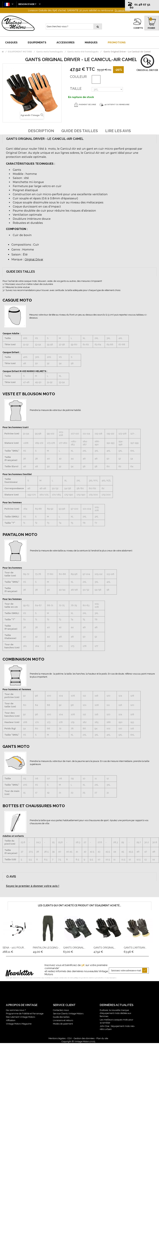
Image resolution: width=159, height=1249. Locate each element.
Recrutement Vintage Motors (20, 1017)
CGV (69, 1038)
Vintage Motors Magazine (18, 1023)
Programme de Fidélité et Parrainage (24, 1013)
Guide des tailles (61, 1017)
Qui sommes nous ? (16, 1010)
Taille (76, 88)
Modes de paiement (63, 1023)
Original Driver (34, 259)
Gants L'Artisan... (135, 947)
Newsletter (19, 974)
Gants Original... (74, 947)
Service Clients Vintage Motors (68, 1013)
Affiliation (10, 1020)
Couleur (78, 76)
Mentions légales (57, 1038)
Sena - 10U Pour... (14, 947)
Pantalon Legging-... (46, 947)
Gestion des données (84, 1038)
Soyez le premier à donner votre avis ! (32, 886)
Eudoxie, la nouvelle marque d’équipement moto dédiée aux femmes (115, 1013)
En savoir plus (122, 10)
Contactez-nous (61, 1010)
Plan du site (102, 1038)
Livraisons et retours (63, 1020)
